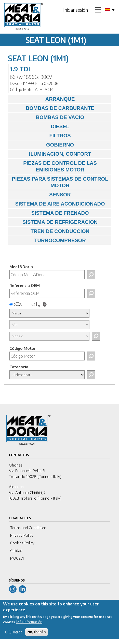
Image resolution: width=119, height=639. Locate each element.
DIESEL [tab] (39, 126)
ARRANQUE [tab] (42, 99)
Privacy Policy (21, 535)
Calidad (16, 550)
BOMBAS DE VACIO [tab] (47, 117)
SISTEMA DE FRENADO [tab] (49, 213)
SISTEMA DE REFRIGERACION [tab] (54, 222)
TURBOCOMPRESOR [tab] (48, 240)
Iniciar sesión (75, 10)
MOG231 (17, 558)
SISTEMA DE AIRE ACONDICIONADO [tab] (57, 204)
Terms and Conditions (28, 527)
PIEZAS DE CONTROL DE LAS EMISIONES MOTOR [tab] (53, 166)
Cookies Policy (22, 543)
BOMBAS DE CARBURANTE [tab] (52, 108)
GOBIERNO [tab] (42, 145)
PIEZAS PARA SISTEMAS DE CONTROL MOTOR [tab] (59, 182)
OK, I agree (13, 635)
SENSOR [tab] (40, 194)
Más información (29, 625)
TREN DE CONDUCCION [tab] (49, 231)
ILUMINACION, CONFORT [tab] (50, 154)
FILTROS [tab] (40, 135)
